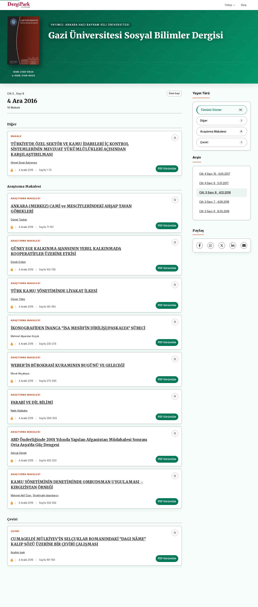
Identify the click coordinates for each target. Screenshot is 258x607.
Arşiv (197, 157)
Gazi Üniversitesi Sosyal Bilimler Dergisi (135, 35)
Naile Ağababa (20, 424)
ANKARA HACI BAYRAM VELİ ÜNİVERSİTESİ (97, 24)
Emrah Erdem (19, 267)
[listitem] (221, 109)
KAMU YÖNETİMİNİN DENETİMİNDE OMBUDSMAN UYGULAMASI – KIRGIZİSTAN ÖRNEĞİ (78, 502)
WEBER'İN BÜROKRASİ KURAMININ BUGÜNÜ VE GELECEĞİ (69, 376)
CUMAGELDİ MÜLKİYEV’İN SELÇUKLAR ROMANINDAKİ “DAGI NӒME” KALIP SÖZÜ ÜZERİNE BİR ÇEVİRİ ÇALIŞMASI (79, 561)
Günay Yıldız (19, 306)
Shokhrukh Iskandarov (47, 513)
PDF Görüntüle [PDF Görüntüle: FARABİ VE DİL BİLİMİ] (166, 430)
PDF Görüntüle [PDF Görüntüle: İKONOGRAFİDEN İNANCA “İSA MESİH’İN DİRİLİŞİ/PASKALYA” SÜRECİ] (166, 351)
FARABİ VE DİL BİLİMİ (33, 416)
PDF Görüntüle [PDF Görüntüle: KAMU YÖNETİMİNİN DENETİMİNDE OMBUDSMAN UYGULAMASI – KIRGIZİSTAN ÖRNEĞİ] (166, 519)
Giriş (244, 4)
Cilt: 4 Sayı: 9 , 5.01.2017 (214, 183)
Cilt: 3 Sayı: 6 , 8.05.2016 (214, 211)
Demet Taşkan (20, 222)
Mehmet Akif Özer (22, 513)
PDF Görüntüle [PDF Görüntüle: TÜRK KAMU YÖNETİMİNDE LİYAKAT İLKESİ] (166, 312)
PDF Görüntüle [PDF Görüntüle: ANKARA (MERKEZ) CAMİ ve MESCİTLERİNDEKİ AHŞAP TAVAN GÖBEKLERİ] (166, 228)
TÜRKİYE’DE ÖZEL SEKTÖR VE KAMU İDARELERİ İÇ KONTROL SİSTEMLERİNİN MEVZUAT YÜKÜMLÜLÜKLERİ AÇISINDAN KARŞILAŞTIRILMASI (71, 150)
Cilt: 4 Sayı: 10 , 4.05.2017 (214, 174)
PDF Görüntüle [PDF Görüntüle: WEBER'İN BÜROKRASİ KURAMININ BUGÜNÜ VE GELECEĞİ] (166, 390)
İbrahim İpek (19, 572)
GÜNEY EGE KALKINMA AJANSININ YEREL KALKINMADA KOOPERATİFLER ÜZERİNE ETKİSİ (67, 256)
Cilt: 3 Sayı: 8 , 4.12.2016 (215, 192)
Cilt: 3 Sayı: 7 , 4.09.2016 (214, 202)
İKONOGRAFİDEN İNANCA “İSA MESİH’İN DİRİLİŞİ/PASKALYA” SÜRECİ (79, 337)
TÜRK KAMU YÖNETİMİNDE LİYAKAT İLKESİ (55, 298)
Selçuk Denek (20, 468)
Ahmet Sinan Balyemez (25, 163)
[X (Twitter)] (222, 245)
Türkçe (229, 5)
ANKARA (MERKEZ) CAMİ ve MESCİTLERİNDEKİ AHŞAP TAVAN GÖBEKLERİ (72, 212)
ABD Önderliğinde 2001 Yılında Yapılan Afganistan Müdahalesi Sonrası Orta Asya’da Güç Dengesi (80, 458)
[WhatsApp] (210, 245)
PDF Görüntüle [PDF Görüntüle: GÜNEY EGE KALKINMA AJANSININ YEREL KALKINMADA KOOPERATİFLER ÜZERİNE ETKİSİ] (166, 273)
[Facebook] (199, 245)
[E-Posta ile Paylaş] (244, 245)
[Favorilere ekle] (174, 139)
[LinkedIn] (233, 245)
